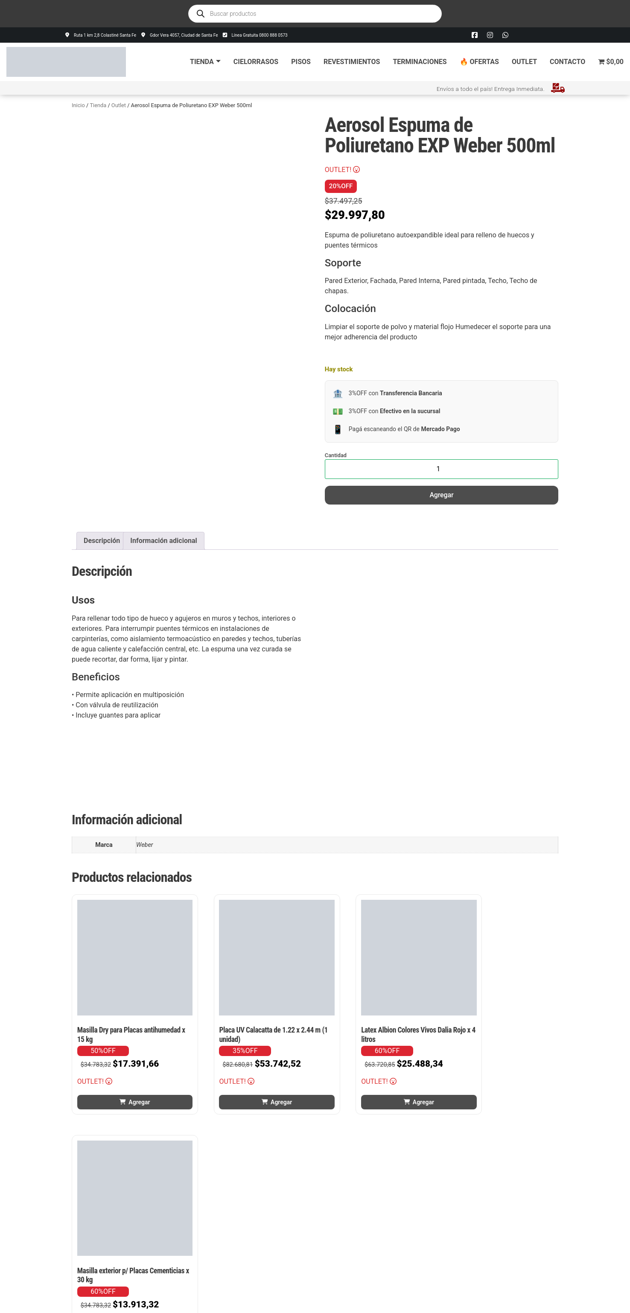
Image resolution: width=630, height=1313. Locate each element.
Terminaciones (419, 62)
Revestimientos (352, 62)
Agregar (441, 495)
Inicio (78, 105)
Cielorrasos (255, 62)
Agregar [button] (129, 1083)
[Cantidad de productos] (441, 469)
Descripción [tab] (102, 541)
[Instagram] (490, 35)
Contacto (567, 62)
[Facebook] (474, 35)
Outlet (524, 62)
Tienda (205, 62)
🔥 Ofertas (479, 62)
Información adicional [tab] (163, 541)
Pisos (301, 62)
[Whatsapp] (505, 35)
